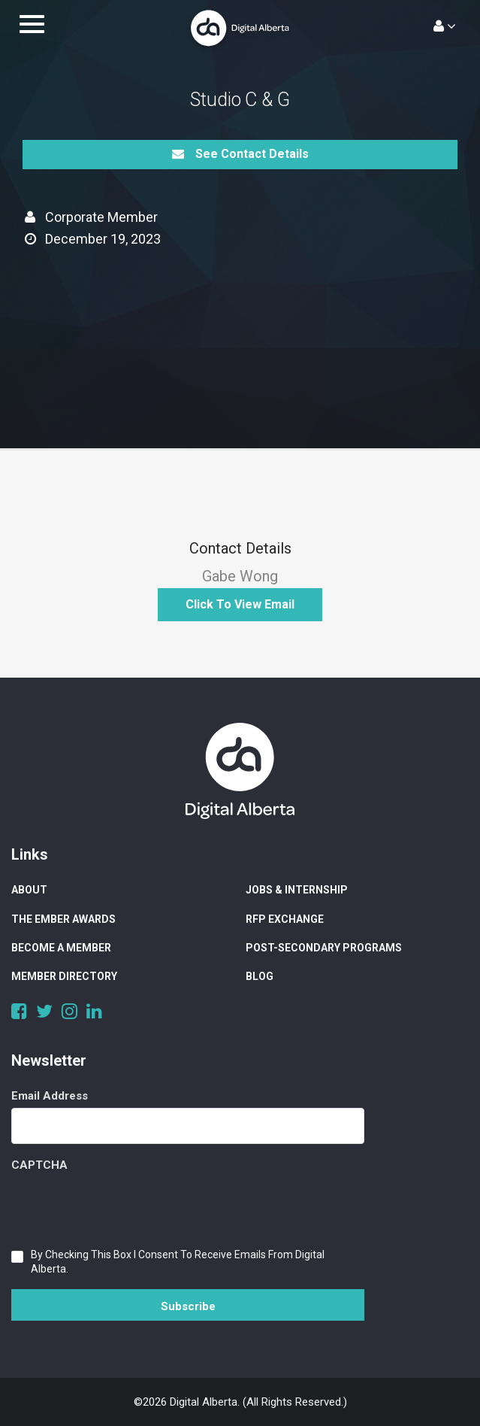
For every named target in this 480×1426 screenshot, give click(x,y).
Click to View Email (240, 604)
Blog (259, 976)
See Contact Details (240, 154)
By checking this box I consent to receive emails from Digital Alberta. (178, 1262)
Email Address (49, 1096)
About (29, 890)
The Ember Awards (63, 919)
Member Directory (64, 976)
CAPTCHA (39, 1165)
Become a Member (61, 948)
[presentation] (125, 1206)
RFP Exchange (285, 919)
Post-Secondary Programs (324, 948)
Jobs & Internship (297, 890)
